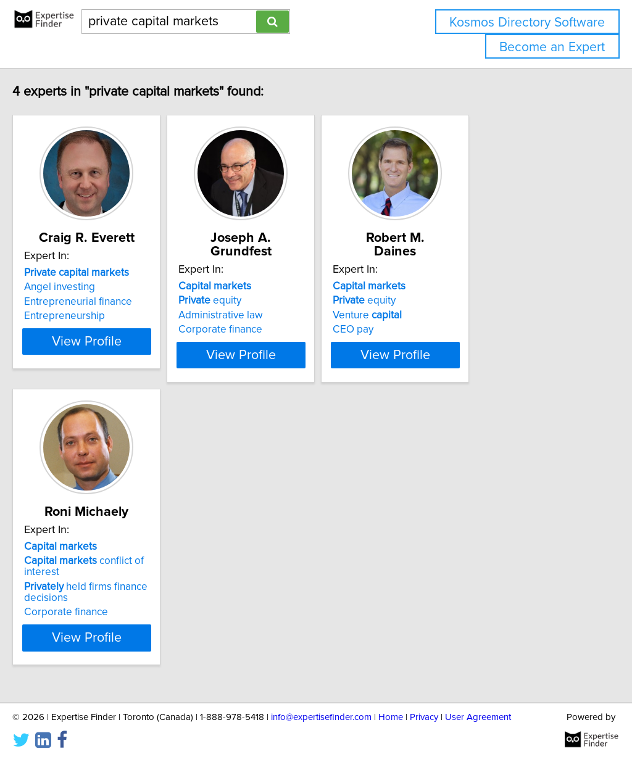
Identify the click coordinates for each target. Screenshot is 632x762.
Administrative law (277, 301)
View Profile (128, 363)
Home (390, 717)
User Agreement (478, 717)
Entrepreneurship (90, 315)
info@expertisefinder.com (321, 717)
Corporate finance (277, 315)
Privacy (424, 717)
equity (266, 286)
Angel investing (85, 286)
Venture (454, 301)
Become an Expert (552, 47)
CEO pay (440, 315)
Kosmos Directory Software (527, 22)
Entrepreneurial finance (104, 301)
